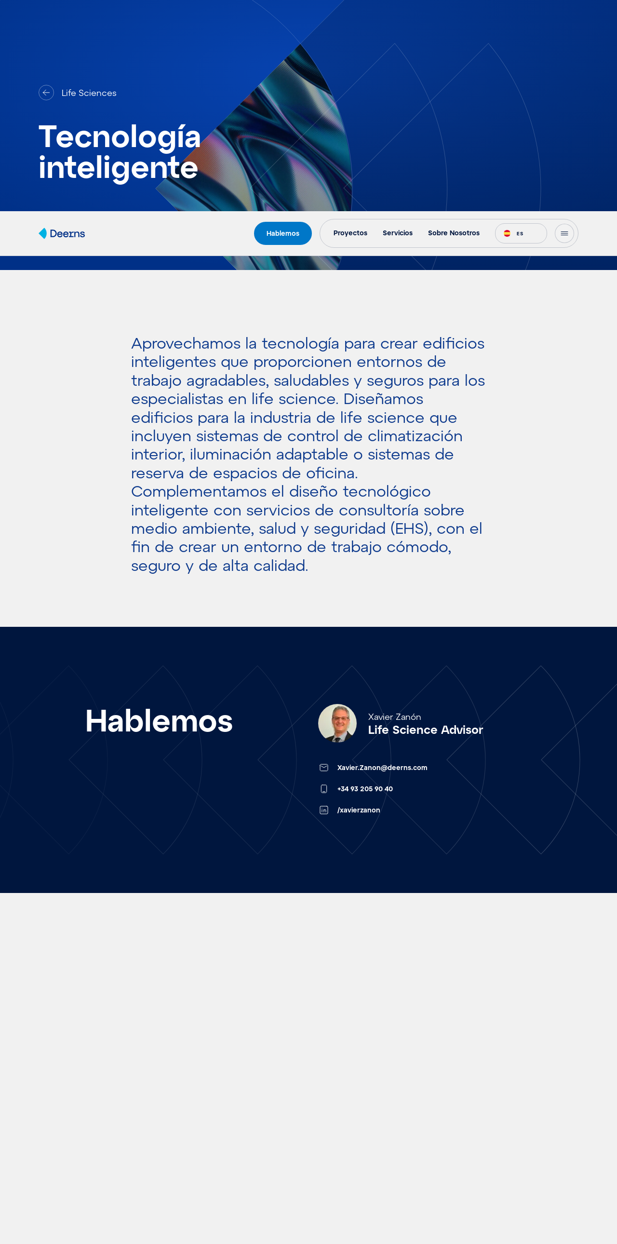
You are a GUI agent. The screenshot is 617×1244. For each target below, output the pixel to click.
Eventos (55, 1149)
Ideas (50, 1120)
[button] (598, 1117)
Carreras (326, 1149)
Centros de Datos (210, 1235)
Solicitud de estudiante (356, 1178)
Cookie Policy (474, 1213)
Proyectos (59, 1091)
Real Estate (197, 1120)
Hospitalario (198, 1149)
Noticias (55, 1178)
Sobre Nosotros (340, 1120)
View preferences (565, 1190)
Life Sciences (201, 1178)
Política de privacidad (485, 1226)
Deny (485, 1190)
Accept (406, 1190)
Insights (55, 1207)
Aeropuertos (200, 1091)
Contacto (463, 1091)
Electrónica (197, 1207)
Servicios (327, 1091)
